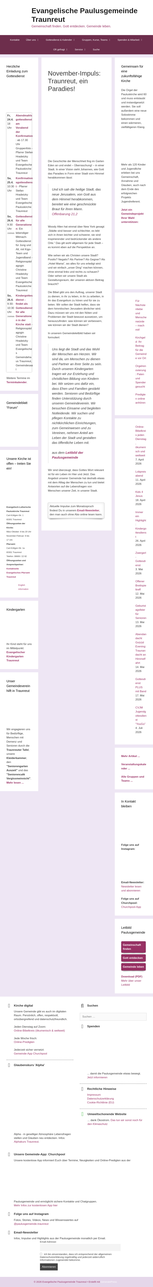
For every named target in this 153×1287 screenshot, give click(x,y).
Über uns (34, 40)
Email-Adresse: (48, 1241)
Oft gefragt (62, 49)
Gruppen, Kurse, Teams (98, 40)
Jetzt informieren (97, 1077)
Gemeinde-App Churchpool (30, 1053)
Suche (96, 49)
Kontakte (15, 39)
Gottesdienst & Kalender (62, 40)
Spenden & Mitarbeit (132, 40)
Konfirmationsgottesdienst (24, 182)
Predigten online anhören (140, 398)
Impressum (94, 1094)
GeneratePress (110, 1281)
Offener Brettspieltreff (140, 585)
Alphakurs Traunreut (26, 1141)
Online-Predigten (24, 1042)
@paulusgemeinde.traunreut (31, 1223)
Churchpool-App (131, 906)
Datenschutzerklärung (100, 1098)
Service (82, 49)
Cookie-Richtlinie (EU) (100, 1102)
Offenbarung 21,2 (66, 214)
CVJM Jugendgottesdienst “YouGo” (141, 716)
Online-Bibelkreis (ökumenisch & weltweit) (39, 1030)
